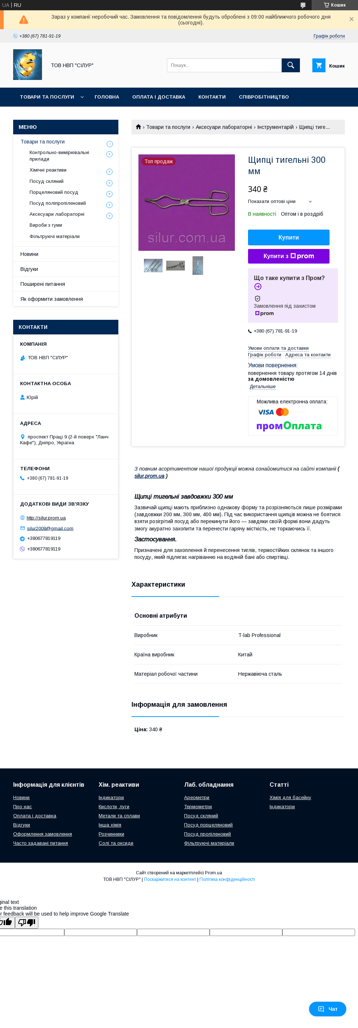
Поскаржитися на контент (170, 879)
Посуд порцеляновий (208, 825)
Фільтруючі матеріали (55, 236)
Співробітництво (264, 97)
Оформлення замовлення (42, 834)
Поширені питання (42, 284)
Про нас (22, 806)
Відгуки (29, 269)
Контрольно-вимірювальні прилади (59, 156)
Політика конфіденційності (227, 879)
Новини (29, 254)
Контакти (212, 97)
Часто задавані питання (40, 843)
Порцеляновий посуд (54, 192)
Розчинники (111, 834)
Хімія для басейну (290, 797)
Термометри (198, 806)
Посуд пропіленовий (207, 834)
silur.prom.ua (149, 476)
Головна (107, 97)
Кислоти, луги (114, 806)
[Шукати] (291, 65)
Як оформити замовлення (51, 299)
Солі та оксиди (116, 843)
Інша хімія (110, 825)
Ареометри (196, 797)
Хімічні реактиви (48, 170)
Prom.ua (213, 872)
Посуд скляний (47, 181)
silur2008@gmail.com (50, 528)
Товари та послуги (47, 97)
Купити (289, 237)
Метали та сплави (119, 815)
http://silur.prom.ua (46, 518)
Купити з (288, 256)
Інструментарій (275, 127)
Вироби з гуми (46, 225)
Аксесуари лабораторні (224, 127)
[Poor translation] (26, 923)
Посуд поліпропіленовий (58, 203)
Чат (328, 1009)
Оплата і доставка (158, 97)
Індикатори (111, 797)
